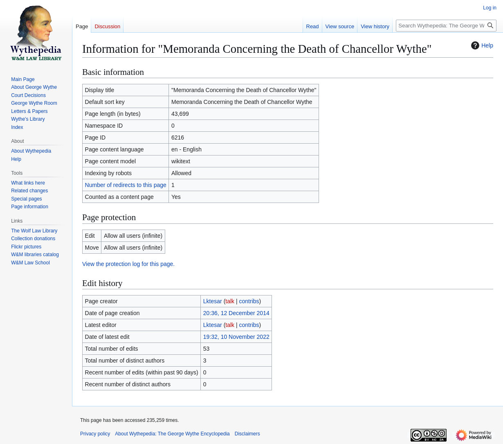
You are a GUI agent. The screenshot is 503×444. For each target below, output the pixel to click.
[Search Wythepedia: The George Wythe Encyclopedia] (446, 26)
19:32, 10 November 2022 (236, 337)
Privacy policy (95, 434)
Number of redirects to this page (125, 185)
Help (481, 45)
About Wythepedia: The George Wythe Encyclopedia (172, 434)
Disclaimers (247, 434)
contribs (249, 301)
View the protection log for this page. (128, 264)
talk (229, 301)
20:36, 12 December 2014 (236, 313)
